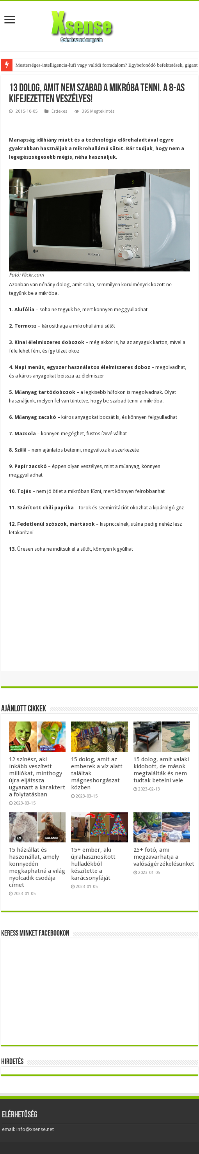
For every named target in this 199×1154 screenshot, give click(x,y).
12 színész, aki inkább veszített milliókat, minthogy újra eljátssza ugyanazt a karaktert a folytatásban (37, 777)
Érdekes (60, 111)
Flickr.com (32, 275)
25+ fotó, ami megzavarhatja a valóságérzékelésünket (163, 856)
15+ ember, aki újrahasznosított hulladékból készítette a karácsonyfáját (93, 863)
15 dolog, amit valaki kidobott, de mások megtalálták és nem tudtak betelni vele (161, 770)
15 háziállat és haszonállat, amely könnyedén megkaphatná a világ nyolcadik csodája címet (37, 867)
